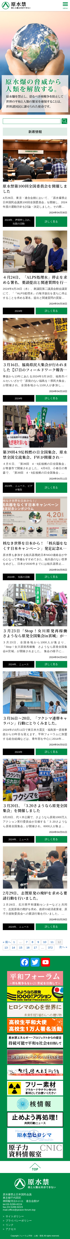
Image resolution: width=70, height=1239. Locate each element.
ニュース (20, 485)
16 (27, 947)
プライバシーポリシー (19, 1220)
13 (6, 947)
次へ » (63, 947)
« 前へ (7, 942)
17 (35, 947)
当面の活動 (19, 223)
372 (50, 947)
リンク (9, 1225)
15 (20, 947)
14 (13, 947)
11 (52, 942)
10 (44, 942)
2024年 (9, 220)
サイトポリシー (15, 1216)
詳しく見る (51, 221)
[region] (35, 57)
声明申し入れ (22, 220)
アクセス (11, 1229)
